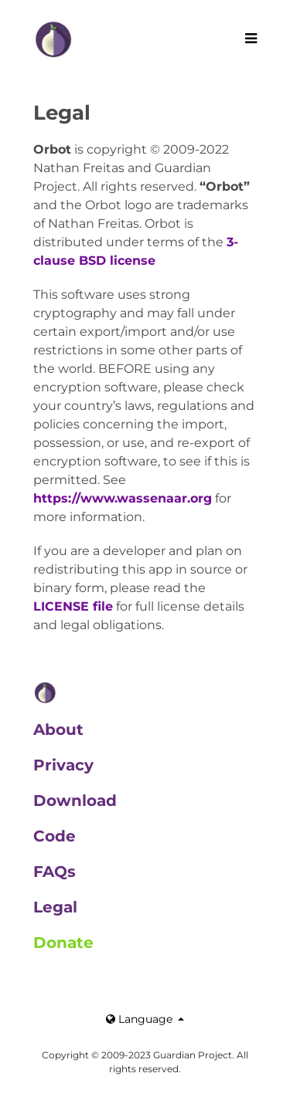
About (58, 729)
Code (54, 836)
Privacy (63, 765)
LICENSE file (73, 606)
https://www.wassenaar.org (122, 498)
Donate (63, 942)
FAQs (54, 871)
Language (141, 1019)
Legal (55, 907)
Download (75, 800)
